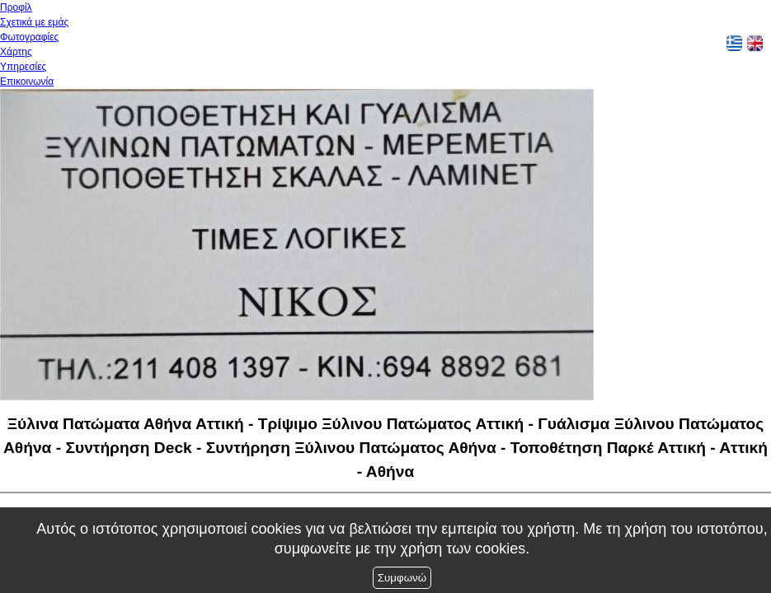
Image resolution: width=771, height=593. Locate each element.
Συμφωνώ (402, 578)
